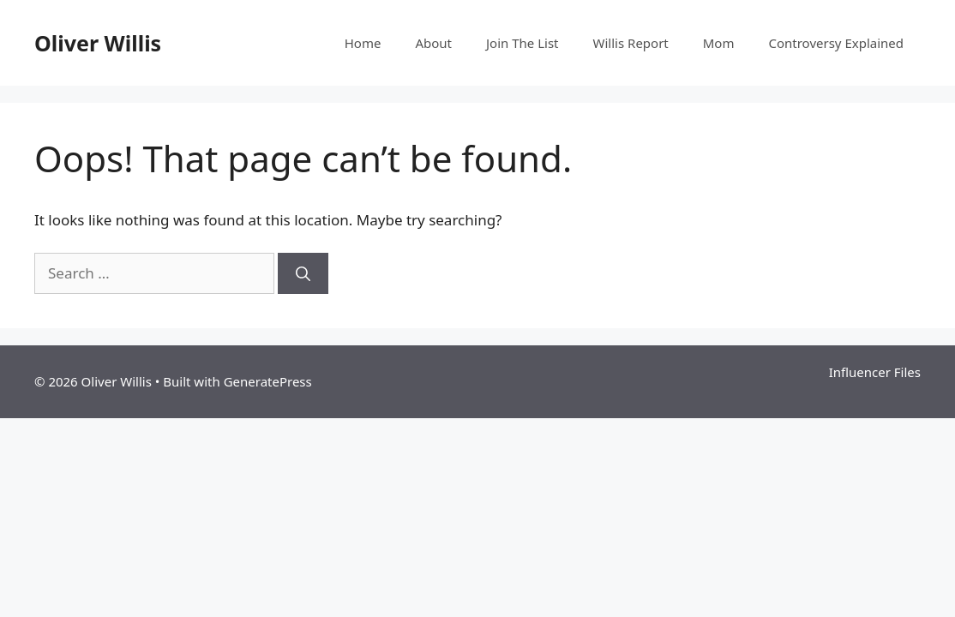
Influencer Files (875, 371)
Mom (719, 42)
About (433, 42)
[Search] (303, 273)
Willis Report (631, 42)
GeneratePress (268, 381)
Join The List (522, 42)
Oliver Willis (97, 42)
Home (363, 42)
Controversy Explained (836, 42)
